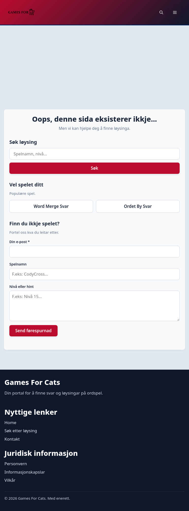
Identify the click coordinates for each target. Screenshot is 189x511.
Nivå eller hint (21, 286)
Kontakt (12, 439)
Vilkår (10, 480)
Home (10, 422)
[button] (161, 12)
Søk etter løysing (20, 430)
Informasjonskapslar (24, 472)
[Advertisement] (94, 62)
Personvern (15, 463)
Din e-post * (19, 241)
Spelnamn (18, 264)
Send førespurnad (33, 330)
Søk (94, 168)
